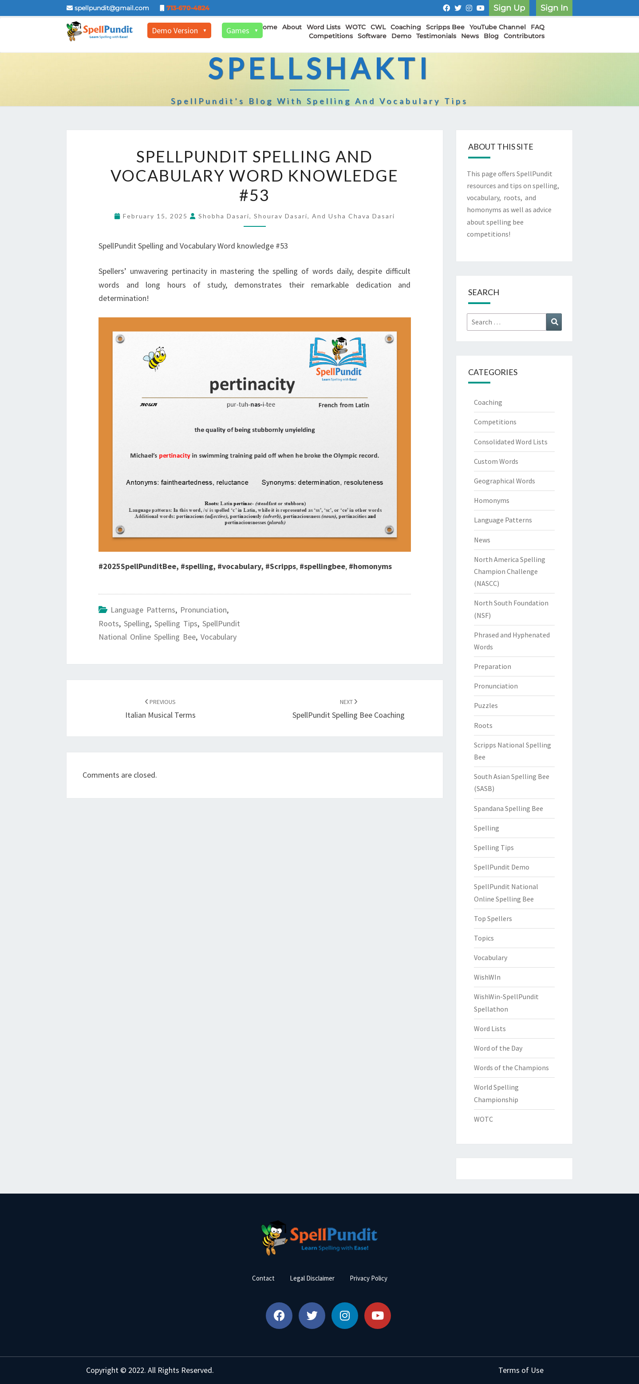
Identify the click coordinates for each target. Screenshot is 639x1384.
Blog (491, 36)
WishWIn (487, 977)
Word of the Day (498, 1048)
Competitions (331, 36)
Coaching (405, 27)
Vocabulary (219, 637)
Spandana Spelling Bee (508, 808)
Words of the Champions (511, 1067)
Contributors (524, 36)
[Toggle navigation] (561, 34)
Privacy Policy (368, 1278)
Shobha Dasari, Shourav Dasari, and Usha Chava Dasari (296, 216)
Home (267, 27)
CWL (378, 27)
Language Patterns (142, 610)
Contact (263, 1278)
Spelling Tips (175, 623)
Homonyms (491, 500)
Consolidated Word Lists (511, 441)
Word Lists (323, 27)
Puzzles (486, 705)
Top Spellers (493, 918)
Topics (484, 937)
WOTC (355, 27)
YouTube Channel (497, 27)
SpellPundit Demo (501, 866)
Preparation (492, 666)
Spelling (137, 623)
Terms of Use (521, 1370)
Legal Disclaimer (312, 1278)
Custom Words (496, 461)
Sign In (554, 8)
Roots (109, 623)
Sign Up (509, 8)
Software (372, 36)
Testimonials (436, 36)
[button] (279, 1315)
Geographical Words (504, 480)
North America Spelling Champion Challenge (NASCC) (509, 571)
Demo (401, 36)
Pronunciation (203, 610)
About (292, 27)
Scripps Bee (445, 27)
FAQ (537, 27)
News (470, 36)
